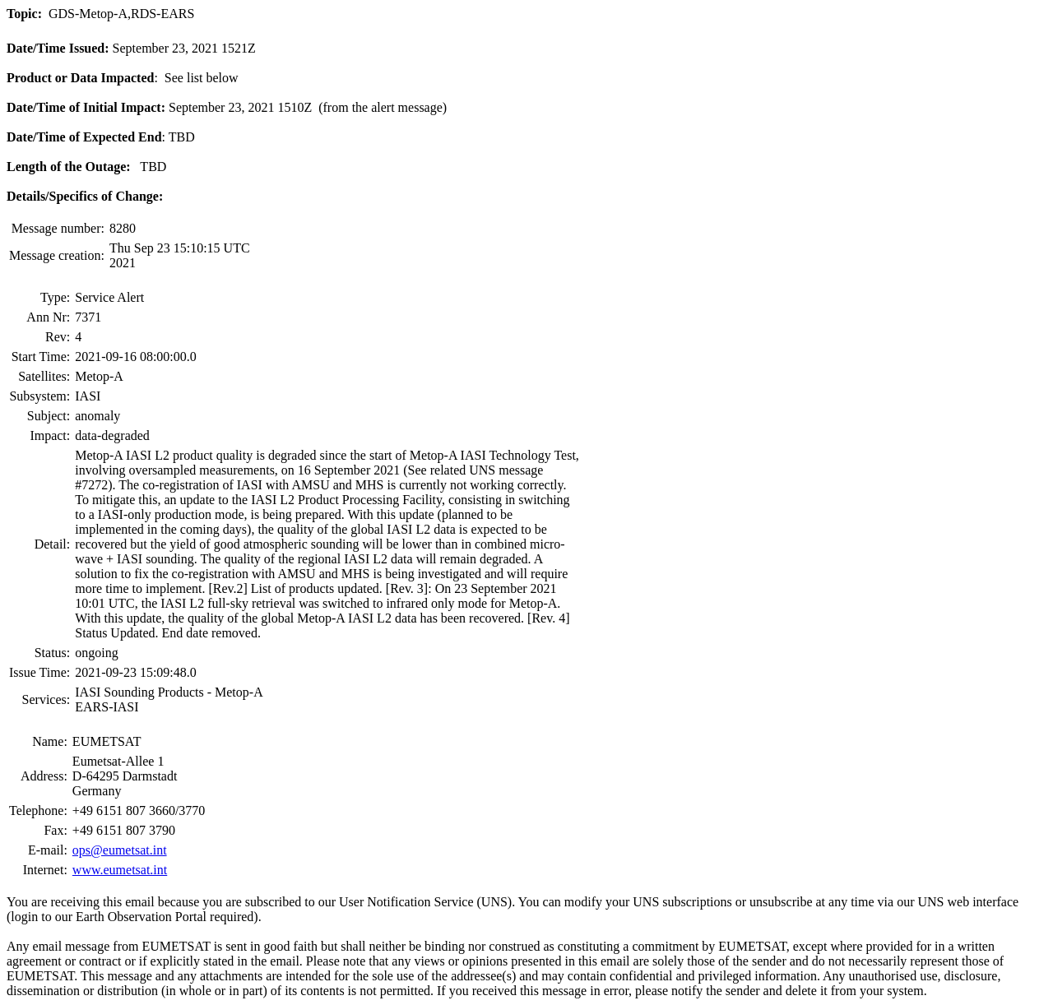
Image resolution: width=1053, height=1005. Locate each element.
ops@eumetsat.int (119, 850)
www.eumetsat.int (119, 870)
